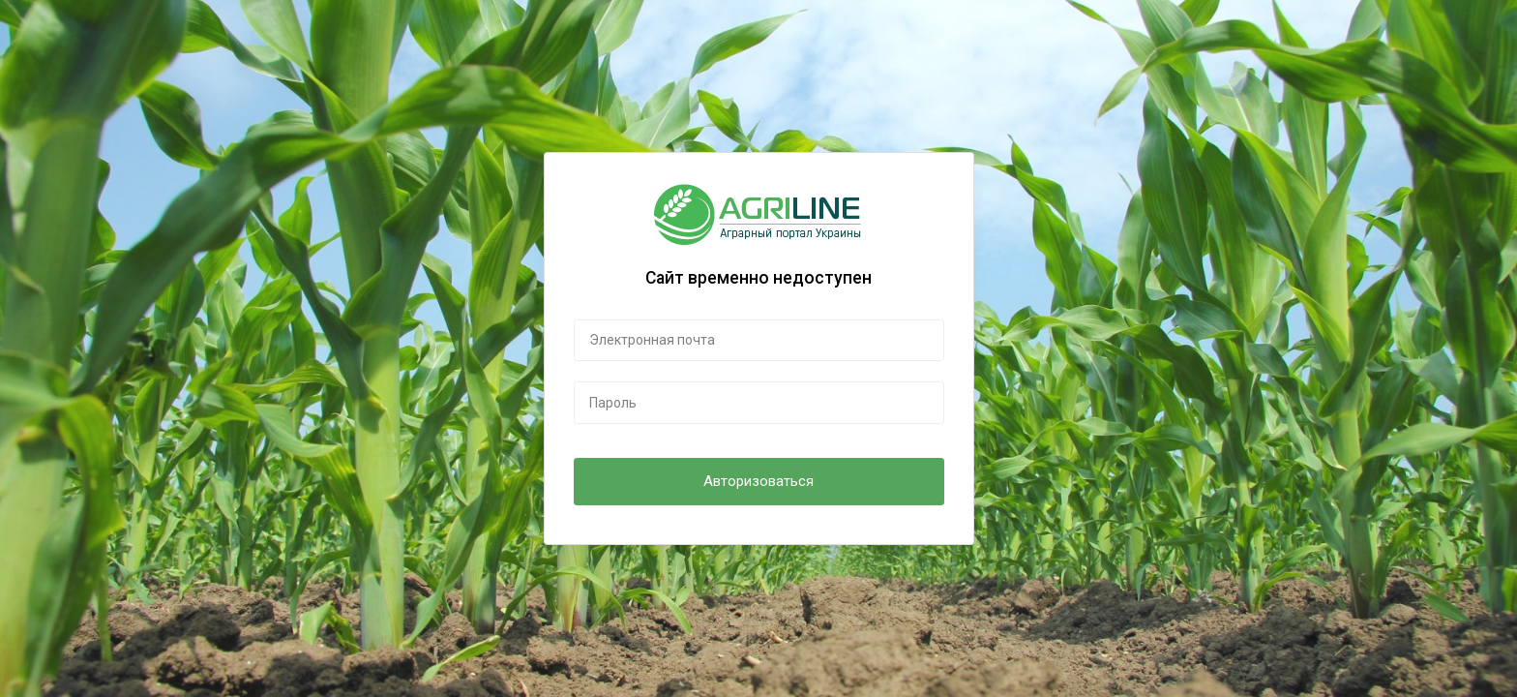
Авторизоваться (758, 481)
